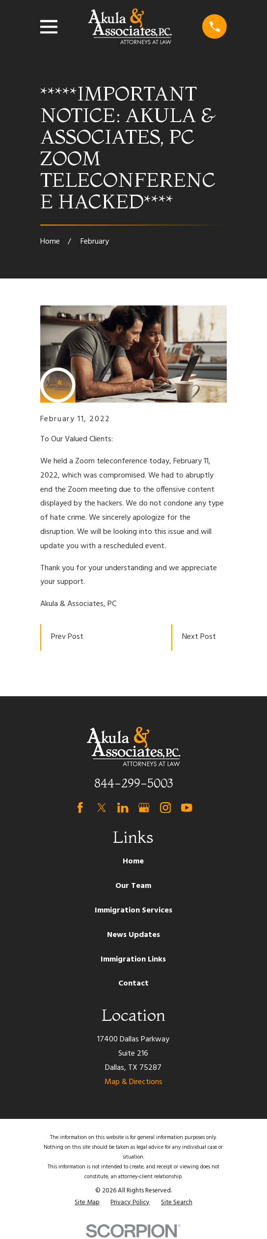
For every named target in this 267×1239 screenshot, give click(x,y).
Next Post (199, 637)
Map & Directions (133, 1082)
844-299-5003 (133, 783)
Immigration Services (133, 910)
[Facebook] (80, 807)
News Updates (133, 935)
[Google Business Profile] (143, 807)
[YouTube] (186, 807)
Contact (133, 983)
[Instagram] (165, 807)
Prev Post (67, 637)
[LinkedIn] (122, 807)
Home (133, 861)
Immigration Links (133, 959)
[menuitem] (87, 1203)
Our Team (133, 886)
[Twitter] (101, 807)
